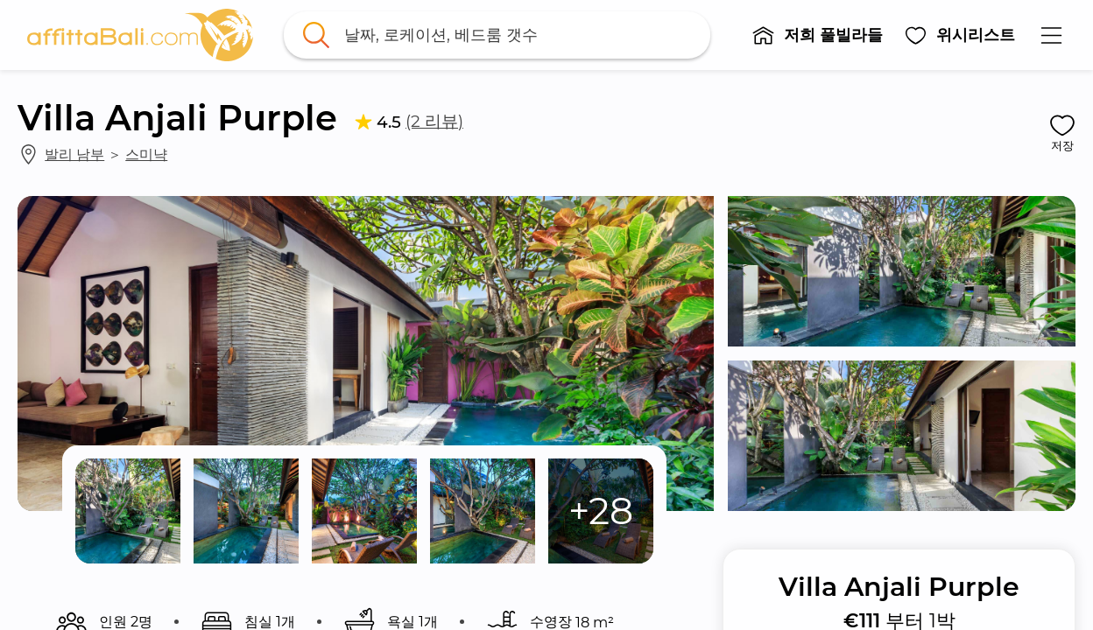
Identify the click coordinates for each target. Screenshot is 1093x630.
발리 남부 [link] (74, 154)
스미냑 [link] (146, 154)
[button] (817, 35)
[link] (140, 35)
